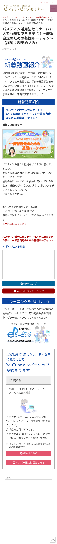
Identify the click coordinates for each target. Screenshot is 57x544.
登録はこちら (28, 453)
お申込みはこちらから (14, 223)
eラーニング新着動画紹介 (38, 17)
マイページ (49, 2)
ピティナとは (17, 2)
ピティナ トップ (34, 2)
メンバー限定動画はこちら (28, 462)
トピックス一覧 (18, 17)
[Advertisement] (28, 509)
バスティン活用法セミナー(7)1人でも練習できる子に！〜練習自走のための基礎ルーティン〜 (27, 238)
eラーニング (28, 283)
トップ (5, 17)
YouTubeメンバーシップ (28, 291)
